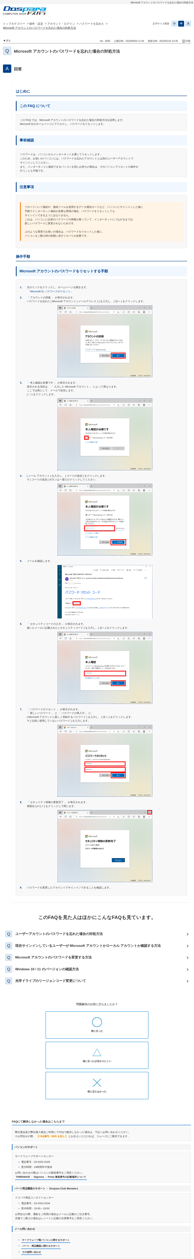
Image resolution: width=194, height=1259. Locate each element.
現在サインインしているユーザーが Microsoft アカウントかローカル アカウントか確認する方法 (94, 948)
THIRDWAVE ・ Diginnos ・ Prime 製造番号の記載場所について (53, 1122)
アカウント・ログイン (61, 23)
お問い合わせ (62, 1227)
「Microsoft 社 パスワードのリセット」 (50, 291)
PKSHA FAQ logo (180, 1249)
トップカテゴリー (14, 23)
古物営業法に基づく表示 (171, 1227)
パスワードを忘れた (91, 23)
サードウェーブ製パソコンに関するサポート (47, 1185)
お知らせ (43, 1227)
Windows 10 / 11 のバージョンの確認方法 (51, 974)
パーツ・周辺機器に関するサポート (42, 1192)
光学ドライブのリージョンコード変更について (54, 987)
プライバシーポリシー (89, 1227)
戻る (8, 40)
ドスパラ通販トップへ (18, 1227)
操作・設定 (36, 23)
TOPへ (186, 1217)
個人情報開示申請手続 (121, 1227)
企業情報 (115, 1233)
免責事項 (145, 1227)
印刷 (188, 41)
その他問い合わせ (32, 1198)
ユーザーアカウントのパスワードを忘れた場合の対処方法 (63, 935)
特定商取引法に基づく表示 (88, 1233)
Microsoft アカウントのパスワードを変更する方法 (57, 961)
